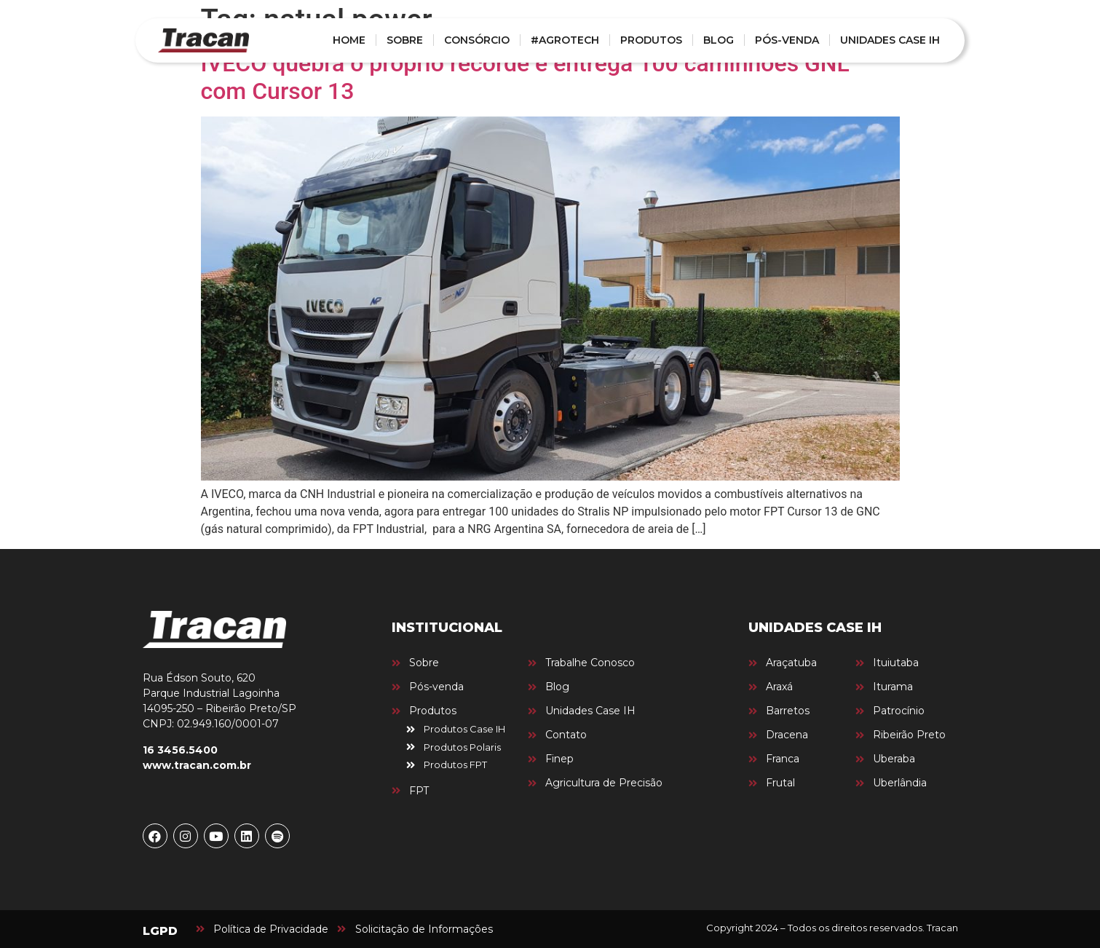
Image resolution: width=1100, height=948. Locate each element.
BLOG (718, 40)
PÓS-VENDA (787, 40)
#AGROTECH (565, 40)
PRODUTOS (651, 40)
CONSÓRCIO (477, 40)
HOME (349, 40)
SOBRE (405, 40)
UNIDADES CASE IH (890, 40)
